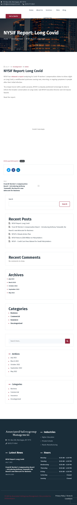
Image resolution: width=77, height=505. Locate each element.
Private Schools (47, 441)
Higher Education (48, 437)
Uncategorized (17, 39)
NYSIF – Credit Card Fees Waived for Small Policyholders (31, 241)
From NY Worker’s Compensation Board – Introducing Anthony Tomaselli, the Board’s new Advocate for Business (20, 469)
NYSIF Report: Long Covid (21, 223)
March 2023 (12, 282)
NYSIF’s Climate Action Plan (21, 234)
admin (27, 67)
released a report (17, 76)
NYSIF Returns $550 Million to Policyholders (27, 238)
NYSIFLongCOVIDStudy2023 (11, 161)
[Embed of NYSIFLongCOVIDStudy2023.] (38, 129)
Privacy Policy (60, 496)
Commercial (15, 316)
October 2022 (13, 286)
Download (22, 161)
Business (14, 313)
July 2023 (11, 279)
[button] (13, 16)
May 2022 (12, 293)
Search (11, 199)
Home (6, 39)
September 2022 (14, 289)
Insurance (14, 320)
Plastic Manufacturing (49, 445)
